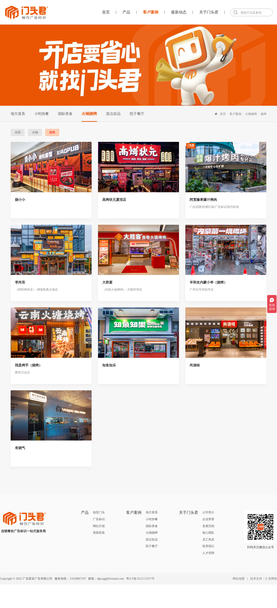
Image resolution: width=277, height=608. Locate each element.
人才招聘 (208, 553)
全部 (18, 132)
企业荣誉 (208, 519)
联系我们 (208, 546)
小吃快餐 (41, 114)
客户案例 (150, 12)
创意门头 (99, 512)
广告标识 (99, 519)
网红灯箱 (99, 526)
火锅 (35, 132)
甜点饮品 (113, 114)
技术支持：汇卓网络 (263, 578)
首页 (106, 12)
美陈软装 (99, 532)
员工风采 (208, 539)
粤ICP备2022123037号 (140, 578)
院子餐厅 (137, 114)
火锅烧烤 (89, 114)
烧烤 (264, 114)
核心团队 (208, 532)
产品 (126, 12)
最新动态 (178, 12)
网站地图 (239, 578)
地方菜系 (18, 114)
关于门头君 (208, 12)
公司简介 (208, 512)
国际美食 (65, 114)
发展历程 (208, 526)
